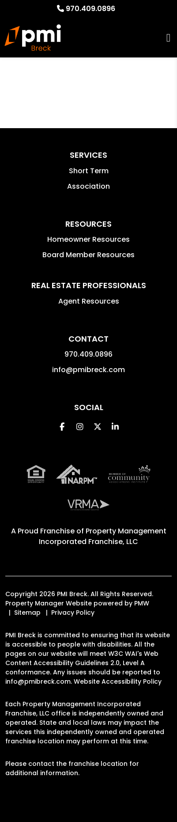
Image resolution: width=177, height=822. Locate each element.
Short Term (89, 171)
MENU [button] (168, 37)
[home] (32, 37)
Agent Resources (88, 301)
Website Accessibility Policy (118, 681)
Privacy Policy (72, 612)
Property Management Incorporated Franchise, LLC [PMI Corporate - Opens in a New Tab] (102, 536)
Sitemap (27, 612)
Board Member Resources (88, 255)
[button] (62, 426)
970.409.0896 (90, 9)
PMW (141, 603)
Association (88, 186)
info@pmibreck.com (88, 370)
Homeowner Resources (88, 239)
